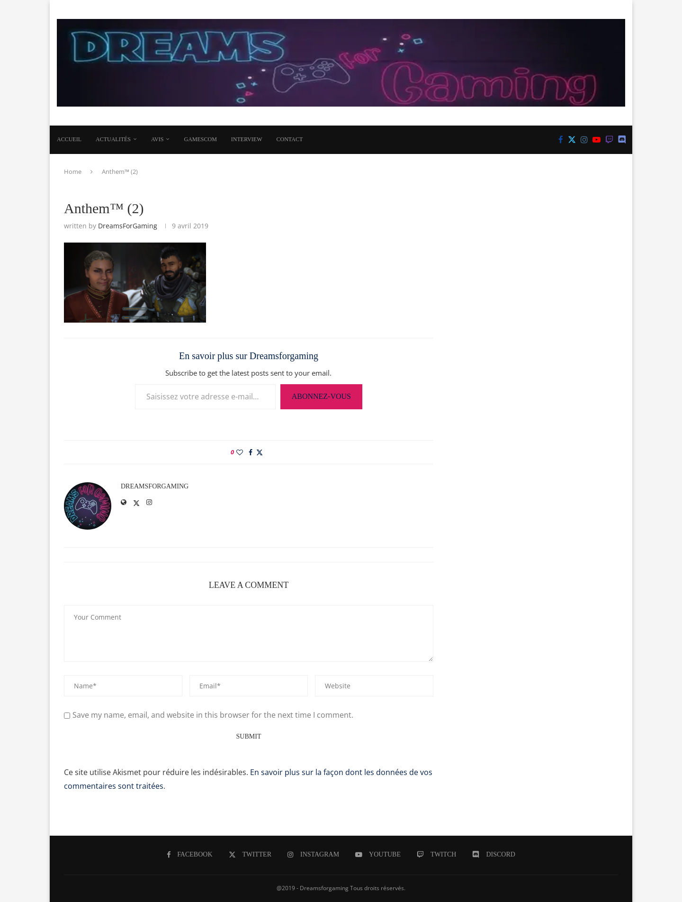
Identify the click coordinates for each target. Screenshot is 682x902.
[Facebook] (560, 139)
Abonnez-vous (321, 396)
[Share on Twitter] (259, 452)
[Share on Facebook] (250, 452)
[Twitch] (609, 139)
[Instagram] (584, 139)
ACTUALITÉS (113, 139)
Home (72, 171)
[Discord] (622, 139)
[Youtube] (596, 139)
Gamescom (200, 139)
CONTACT (290, 139)
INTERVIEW (246, 139)
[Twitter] (572, 139)
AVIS (157, 139)
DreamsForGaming (127, 225)
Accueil (69, 139)
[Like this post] (239, 452)
